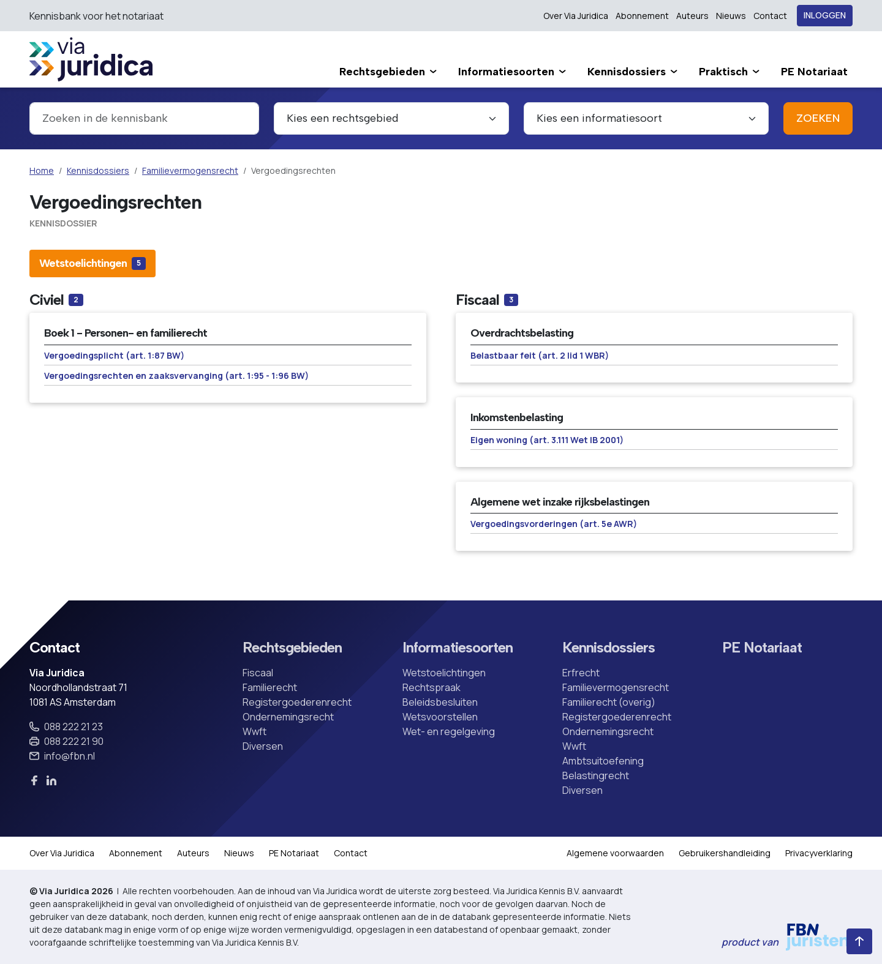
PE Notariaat (762, 648)
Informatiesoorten (457, 648)
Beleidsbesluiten (440, 702)
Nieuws (731, 15)
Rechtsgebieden (292, 648)
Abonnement (642, 15)
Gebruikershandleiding (725, 853)
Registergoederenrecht (297, 702)
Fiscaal (258, 672)
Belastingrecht (595, 775)
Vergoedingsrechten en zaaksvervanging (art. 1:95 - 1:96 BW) (176, 375)
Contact (770, 15)
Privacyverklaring (819, 853)
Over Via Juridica (575, 15)
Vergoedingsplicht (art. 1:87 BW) (114, 355)
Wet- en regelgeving (448, 731)
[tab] (92, 263)
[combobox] (144, 118)
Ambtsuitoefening (603, 761)
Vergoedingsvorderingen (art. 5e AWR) (553, 523)
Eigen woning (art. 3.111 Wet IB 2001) (547, 440)
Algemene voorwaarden (615, 853)
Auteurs (692, 15)
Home (41, 170)
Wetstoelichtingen (444, 672)
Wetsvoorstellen (440, 716)
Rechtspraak (431, 687)
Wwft (254, 731)
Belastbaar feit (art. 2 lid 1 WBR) (539, 355)
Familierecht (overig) (608, 702)
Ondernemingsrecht (288, 716)
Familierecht (270, 687)
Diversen (263, 746)
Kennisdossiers (98, 170)
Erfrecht (581, 672)
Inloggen (825, 15)
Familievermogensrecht (190, 170)
